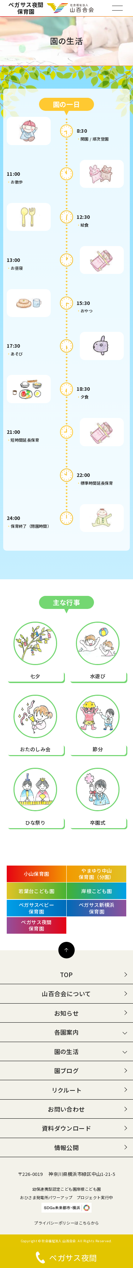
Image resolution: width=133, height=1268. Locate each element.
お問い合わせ (66, 1109)
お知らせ (66, 1013)
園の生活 (66, 1051)
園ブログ (66, 1070)
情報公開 (66, 1147)
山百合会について (66, 993)
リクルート (66, 1089)
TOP (66, 974)
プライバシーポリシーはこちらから (66, 1223)
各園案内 (66, 1032)
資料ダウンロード (66, 1128)
